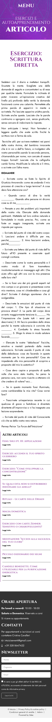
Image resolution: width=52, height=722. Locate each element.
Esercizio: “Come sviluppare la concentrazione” (22, 470)
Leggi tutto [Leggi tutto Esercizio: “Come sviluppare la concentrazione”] (6, 475)
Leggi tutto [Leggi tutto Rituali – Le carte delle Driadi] (6, 503)
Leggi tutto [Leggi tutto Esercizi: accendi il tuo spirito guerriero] (6, 460)
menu (26, 5)
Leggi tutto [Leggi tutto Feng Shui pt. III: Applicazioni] (6, 445)
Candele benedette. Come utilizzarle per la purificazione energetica (24, 569)
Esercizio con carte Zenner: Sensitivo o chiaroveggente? (22, 525)
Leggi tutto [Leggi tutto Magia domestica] (6, 515)
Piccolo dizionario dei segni (22, 554)
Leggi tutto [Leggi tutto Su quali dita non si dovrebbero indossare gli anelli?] (6, 490)
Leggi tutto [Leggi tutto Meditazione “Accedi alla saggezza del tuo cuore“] (6, 545)
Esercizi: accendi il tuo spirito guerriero (23, 455)
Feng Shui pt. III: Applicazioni (21, 441)
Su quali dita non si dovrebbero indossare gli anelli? (24, 485)
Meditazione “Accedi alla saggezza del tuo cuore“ (26, 540)
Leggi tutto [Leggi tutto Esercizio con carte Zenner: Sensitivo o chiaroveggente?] (6, 530)
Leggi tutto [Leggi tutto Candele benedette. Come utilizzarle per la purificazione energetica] (6, 576)
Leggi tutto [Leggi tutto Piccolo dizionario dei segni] (6, 557)
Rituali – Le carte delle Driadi (23, 499)
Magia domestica (14, 511)
